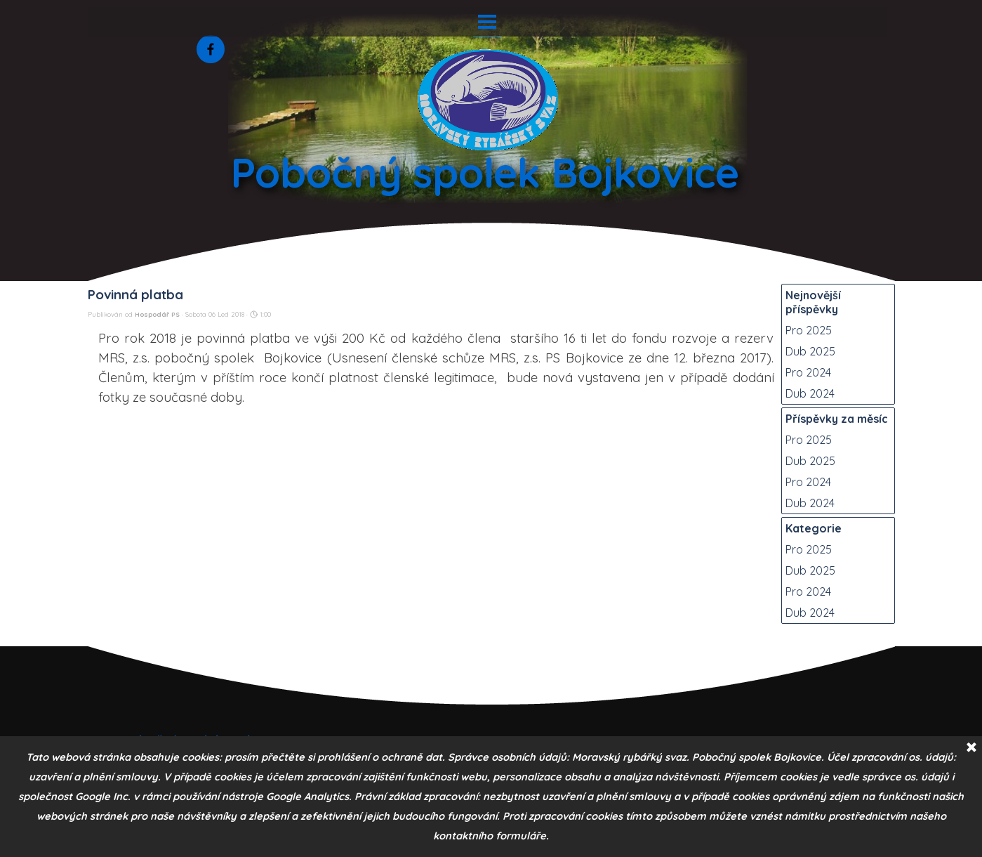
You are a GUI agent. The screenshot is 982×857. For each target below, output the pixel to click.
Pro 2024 (808, 372)
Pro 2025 (808, 330)
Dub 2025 (810, 351)
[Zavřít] (971, 748)
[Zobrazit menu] (487, 22)
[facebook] (211, 49)
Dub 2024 (810, 393)
